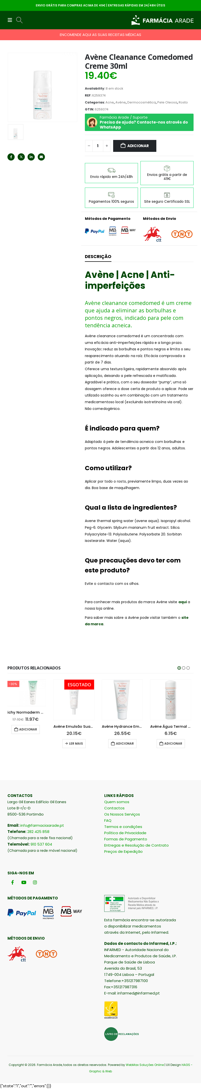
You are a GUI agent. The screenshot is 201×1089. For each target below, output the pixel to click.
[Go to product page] (28, 693)
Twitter (21, 157)
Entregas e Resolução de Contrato (136, 845)
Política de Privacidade (125, 832)
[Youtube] (24, 882)
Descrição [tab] (98, 256)
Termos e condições (123, 826)
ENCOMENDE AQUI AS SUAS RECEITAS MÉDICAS (100, 34)
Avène (120, 102)
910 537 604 (41, 844)
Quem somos (116, 801)
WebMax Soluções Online (145, 1065)
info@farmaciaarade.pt (42, 825)
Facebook (11, 157)
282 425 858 (38, 831)
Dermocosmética (141, 102)
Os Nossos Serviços (122, 814)
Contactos (114, 808)
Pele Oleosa (167, 102)
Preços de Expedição (123, 851)
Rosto (183, 102)
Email (41, 157)
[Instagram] (35, 882)
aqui (182, 601)
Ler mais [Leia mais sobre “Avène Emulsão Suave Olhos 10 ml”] (78, 743)
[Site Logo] (163, 20)
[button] (11, 20)
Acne (109, 102)
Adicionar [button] (30, 729)
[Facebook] (12, 882)
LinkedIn (31, 157)
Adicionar (138, 145)
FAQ (107, 820)
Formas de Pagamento (125, 839)
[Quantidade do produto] (97, 146)
